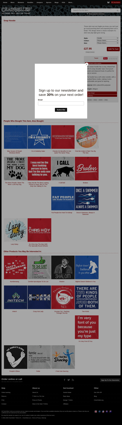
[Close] (86, 64)
